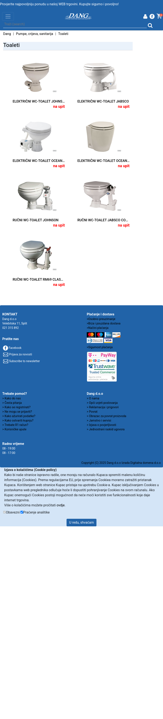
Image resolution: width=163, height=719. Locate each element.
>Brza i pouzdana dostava (103, 323)
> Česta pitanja (12, 402)
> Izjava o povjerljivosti (101, 425)
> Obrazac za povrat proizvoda (106, 416)
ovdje (61, 505)
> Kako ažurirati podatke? (18, 416)
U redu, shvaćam (81, 522)
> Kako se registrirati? (16, 407)
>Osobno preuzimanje (101, 319)
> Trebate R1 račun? (15, 425)
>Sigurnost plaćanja (100, 347)
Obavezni (13, 512)
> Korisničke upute (14, 429)
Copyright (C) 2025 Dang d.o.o (101, 462)
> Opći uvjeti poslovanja (102, 402)
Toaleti (63, 34)
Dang (7, 34)
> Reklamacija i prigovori (103, 407)
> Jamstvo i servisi (99, 420)
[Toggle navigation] (8, 16)
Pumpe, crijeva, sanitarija (34, 34)
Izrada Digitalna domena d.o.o (141, 462)
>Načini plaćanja (97, 327)
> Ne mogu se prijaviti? (17, 411)
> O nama (93, 398)
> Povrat (92, 411)
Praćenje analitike (36, 512)
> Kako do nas (11, 398)
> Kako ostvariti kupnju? (17, 420)
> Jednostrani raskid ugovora (105, 429)
